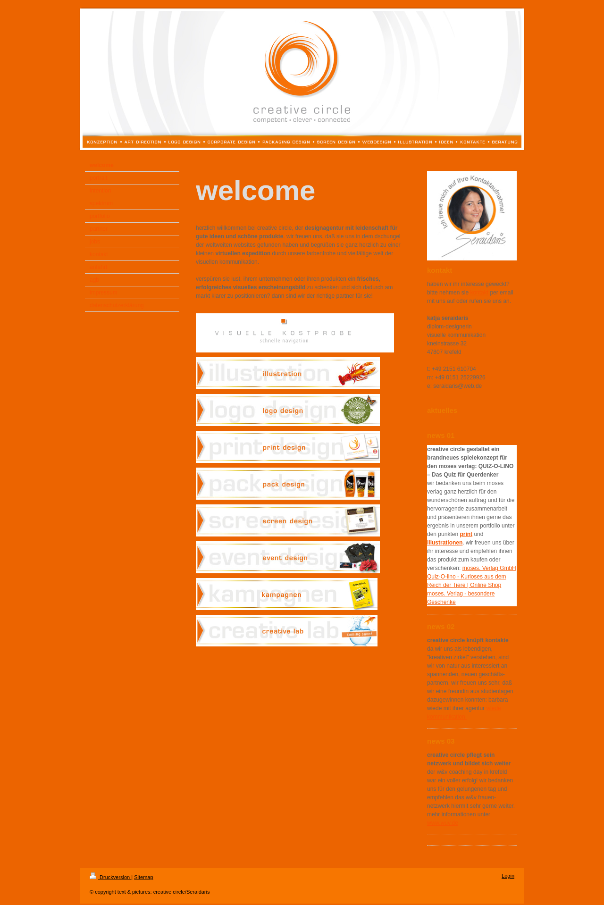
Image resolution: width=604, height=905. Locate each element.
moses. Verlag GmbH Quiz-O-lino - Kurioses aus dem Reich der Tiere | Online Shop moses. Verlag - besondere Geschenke (471, 585)
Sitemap (143, 877)
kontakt (479, 292)
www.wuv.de (442, 823)
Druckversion (110, 877)
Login (508, 876)
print (466, 534)
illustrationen (444, 542)
